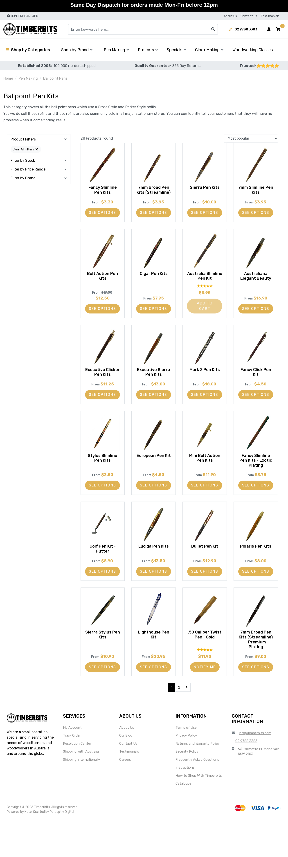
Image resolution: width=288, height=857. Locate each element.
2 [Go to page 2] (179, 725)
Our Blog (125, 773)
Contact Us (249, 16)
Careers (125, 797)
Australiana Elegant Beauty (255, 285)
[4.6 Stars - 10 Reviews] (204, 686)
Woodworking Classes (252, 49)
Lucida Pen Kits (153, 566)
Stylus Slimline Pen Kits (102, 473)
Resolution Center (77, 781)
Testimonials (270, 16)
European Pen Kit (153, 473)
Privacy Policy (186, 773)
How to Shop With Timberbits (199, 813)
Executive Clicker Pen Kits (102, 382)
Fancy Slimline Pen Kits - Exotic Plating (255, 475)
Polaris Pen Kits (255, 566)
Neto (28, 849)
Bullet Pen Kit (204, 566)
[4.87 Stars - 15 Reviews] (204, 295)
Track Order (72, 773)
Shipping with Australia (81, 789)
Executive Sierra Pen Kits (154, 382)
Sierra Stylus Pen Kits (103, 661)
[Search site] (213, 29)
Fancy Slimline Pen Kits (102, 189)
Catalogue (183, 821)
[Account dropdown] (268, 29)
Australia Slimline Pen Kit (204, 285)
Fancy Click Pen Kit (256, 382)
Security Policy (187, 789)
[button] (278, 29)
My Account (72, 765)
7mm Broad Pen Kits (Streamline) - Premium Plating (255, 668)
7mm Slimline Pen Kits (256, 189)
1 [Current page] (171, 725)
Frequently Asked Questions (197, 797)
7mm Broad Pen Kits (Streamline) (153, 191)
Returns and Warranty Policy (198, 781)
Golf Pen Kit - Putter (103, 569)
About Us (230, 16)
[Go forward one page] (187, 725)
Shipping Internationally (81, 797)
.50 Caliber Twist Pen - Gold (205, 661)
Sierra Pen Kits (205, 186)
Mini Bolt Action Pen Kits (204, 473)
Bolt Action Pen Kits (102, 285)
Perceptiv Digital (62, 849)
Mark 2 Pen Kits (204, 379)
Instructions (185, 805)
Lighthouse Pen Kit (153, 661)
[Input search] (143, 29)
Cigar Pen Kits (154, 282)
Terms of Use (186, 765)
